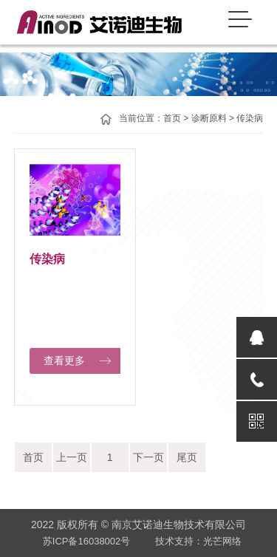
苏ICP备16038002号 (87, 541)
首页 (172, 118)
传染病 (249, 118)
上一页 (71, 457)
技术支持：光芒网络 (198, 541)
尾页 (187, 457)
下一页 (148, 457)
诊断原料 (209, 118)
